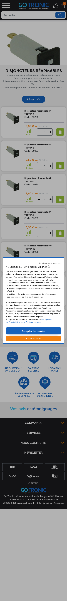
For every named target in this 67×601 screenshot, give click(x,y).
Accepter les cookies (33, 331)
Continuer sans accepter (50, 262)
